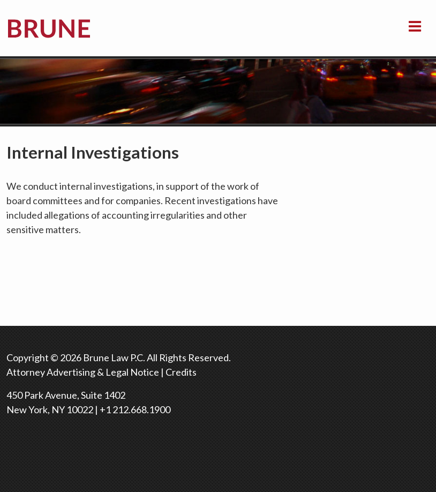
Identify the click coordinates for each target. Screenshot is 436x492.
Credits (181, 372)
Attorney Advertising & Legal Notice (82, 372)
